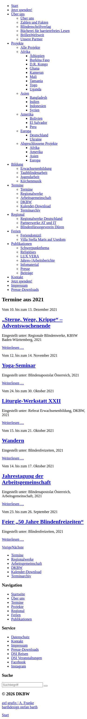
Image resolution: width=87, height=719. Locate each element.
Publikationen (21, 619)
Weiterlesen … (13, 348)
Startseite (18, 594)
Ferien (16, 615)
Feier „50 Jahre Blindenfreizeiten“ (43, 522)
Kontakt (17, 641)
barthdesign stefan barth (20, 707)
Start (5, 715)
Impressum (19, 645)
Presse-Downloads (25, 650)
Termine (17, 602)
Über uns (18, 598)
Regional (18, 611)
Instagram (18, 666)
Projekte (17, 607)
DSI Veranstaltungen (26, 658)
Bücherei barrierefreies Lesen (45, 31)
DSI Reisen (19, 654)
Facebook (18, 662)
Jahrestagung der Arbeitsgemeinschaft (26, 479)
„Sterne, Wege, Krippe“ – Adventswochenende (32, 322)
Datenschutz (20, 637)
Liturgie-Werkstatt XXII (31, 401)
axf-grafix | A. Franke (18, 703)
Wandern (13, 440)
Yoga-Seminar (18, 365)
